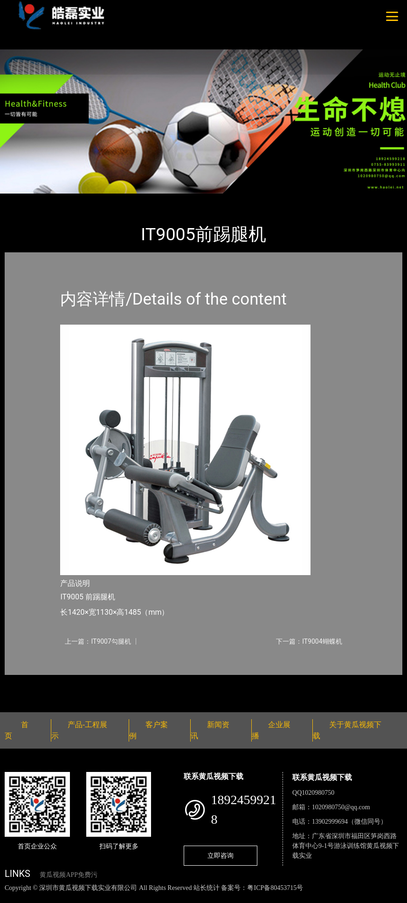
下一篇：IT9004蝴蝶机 (309, 641)
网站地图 (14, 898)
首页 (21, 200)
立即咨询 (220, 855)
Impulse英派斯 (115, 200)
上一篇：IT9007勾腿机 (98, 641)
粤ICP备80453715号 (275, 887)
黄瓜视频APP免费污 (68, 874)
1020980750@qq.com (341, 807)
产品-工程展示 (61, 200)
